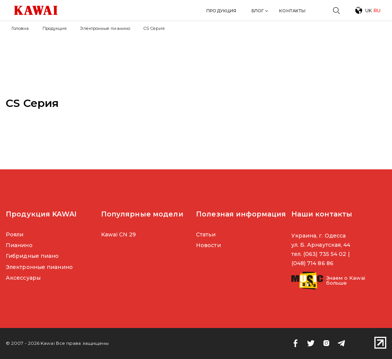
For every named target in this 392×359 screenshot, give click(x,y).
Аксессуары (23, 277)
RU (377, 10)
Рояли (15, 234)
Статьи (206, 234)
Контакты (292, 10)
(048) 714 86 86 (312, 263)
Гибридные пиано (32, 256)
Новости (208, 245)
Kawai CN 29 (118, 234)
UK (368, 10)
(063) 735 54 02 (324, 254)
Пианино (19, 245)
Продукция (221, 10)
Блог (258, 10)
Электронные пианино (105, 28)
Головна (20, 28)
